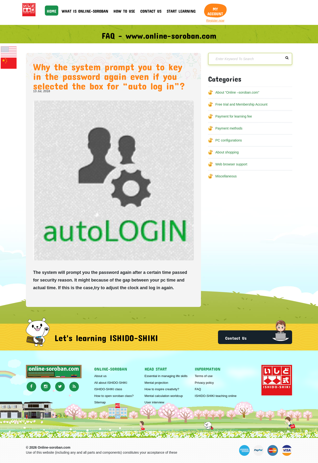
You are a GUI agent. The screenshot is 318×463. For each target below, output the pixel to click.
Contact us (150, 10)
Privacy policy (204, 382)
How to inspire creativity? (162, 389)
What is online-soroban (85, 10)
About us (100, 376)
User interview (154, 402)
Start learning (181, 10)
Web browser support (231, 164)
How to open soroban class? (114, 396)
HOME (51, 10)
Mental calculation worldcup (164, 396)
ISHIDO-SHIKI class (108, 389)
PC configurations (228, 140)
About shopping (227, 152)
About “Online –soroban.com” (237, 92)
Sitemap (100, 402)
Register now (215, 20)
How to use (124, 10)
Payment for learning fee (233, 116)
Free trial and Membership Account (241, 104)
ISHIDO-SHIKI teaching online (215, 396)
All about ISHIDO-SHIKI (110, 382)
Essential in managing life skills (166, 376)
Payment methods (228, 128)
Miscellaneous (226, 176)
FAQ (198, 389)
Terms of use (203, 376)
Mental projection (156, 382)
